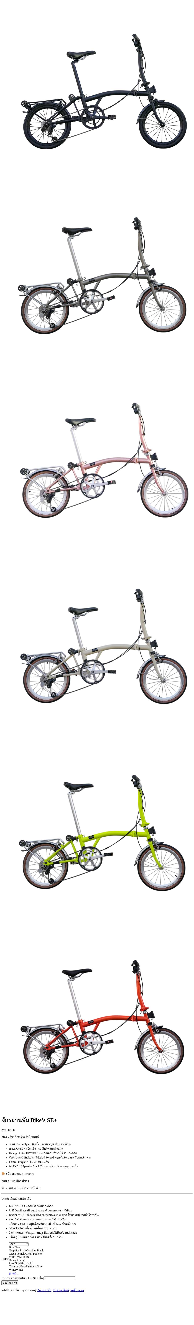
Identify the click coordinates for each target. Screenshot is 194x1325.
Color (5, 1258)
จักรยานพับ (44, 1290)
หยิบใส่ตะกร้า (10, 1282)
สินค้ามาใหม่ (61, 1290)
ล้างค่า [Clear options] (13, 1273)
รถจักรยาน (77, 1290)
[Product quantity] (59, 1278)
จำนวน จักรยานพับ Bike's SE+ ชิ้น (22, 1278)
